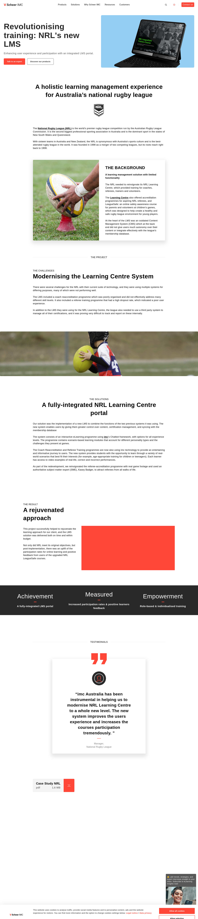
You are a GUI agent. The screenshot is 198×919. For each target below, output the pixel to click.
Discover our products (40, 62)
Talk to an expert (14, 62)
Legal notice (132, 900)
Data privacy (146, 900)
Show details (132, 908)
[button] (51, 801)
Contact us (188, 4)
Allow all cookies (177, 898)
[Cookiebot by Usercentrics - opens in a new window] (16, 914)
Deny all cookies (176, 913)
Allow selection (177, 905)
